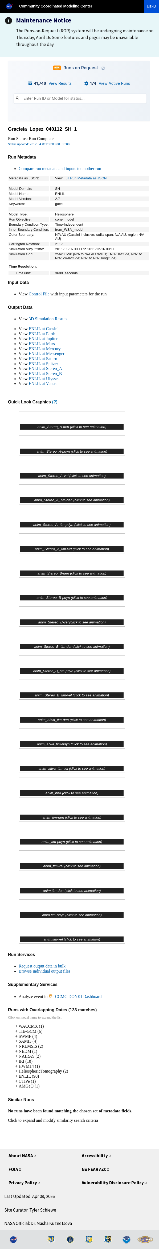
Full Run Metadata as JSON (85, 178)
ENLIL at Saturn (43, 358)
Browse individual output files (44, 971)
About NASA (21, 1156)
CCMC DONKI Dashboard (74, 996)
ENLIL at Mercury (45, 348)
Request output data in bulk (42, 966)
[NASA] (11, 6)
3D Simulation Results (48, 319)
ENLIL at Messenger (46, 353)
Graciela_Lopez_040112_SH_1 (42, 129)
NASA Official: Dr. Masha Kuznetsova (38, 1223)
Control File (39, 294)
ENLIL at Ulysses (44, 378)
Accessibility (95, 1156)
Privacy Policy (23, 1183)
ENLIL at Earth (42, 333)
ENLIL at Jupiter (43, 338)
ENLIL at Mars (42, 343)
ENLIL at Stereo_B (45, 373)
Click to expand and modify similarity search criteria (53, 1120)
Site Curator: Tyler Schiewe (30, 1210)
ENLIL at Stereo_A (45, 368)
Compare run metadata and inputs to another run (60, 168)
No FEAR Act (94, 1169)
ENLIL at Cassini (44, 328)
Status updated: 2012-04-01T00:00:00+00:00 (39, 144)
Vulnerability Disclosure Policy (113, 1183)
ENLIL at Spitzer (43, 363)
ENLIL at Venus (42, 383)
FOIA (13, 1169)
